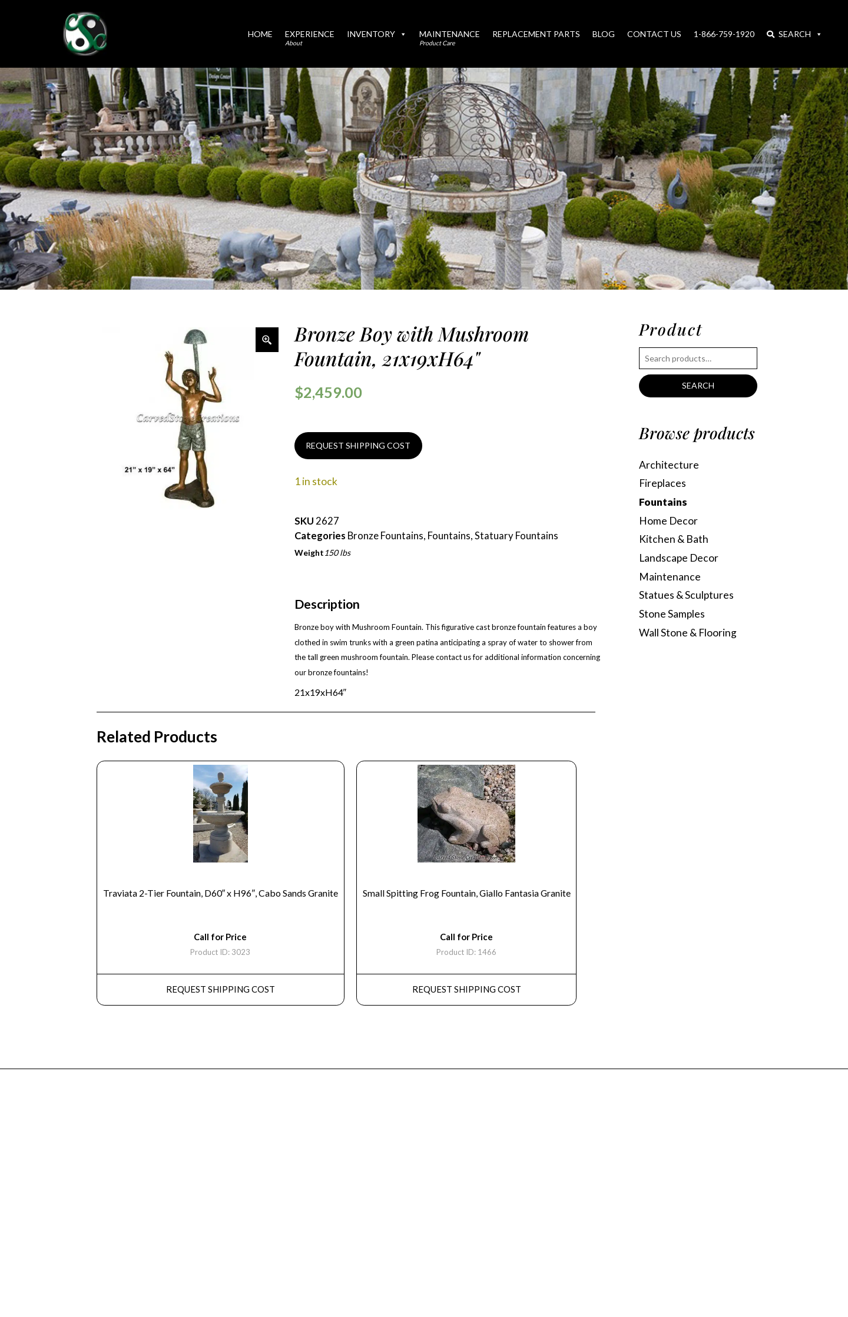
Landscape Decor (679, 558)
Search (795, 34)
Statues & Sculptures (686, 595)
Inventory (377, 34)
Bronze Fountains (385, 536)
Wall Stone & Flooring (688, 632)
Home (260, 34)
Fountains (449, 536)
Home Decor (668, 521)
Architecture (669, 465)
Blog (603, 34)
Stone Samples (672, 614)
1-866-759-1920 (724, 34)
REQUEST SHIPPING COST (358, 445)
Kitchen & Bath (673, 539)
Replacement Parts (536, 34)
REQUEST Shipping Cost (220, 989)
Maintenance (449, 38)
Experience (309, 38)
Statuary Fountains (516, 536)
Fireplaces (663, 483)
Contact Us (654, 34)
